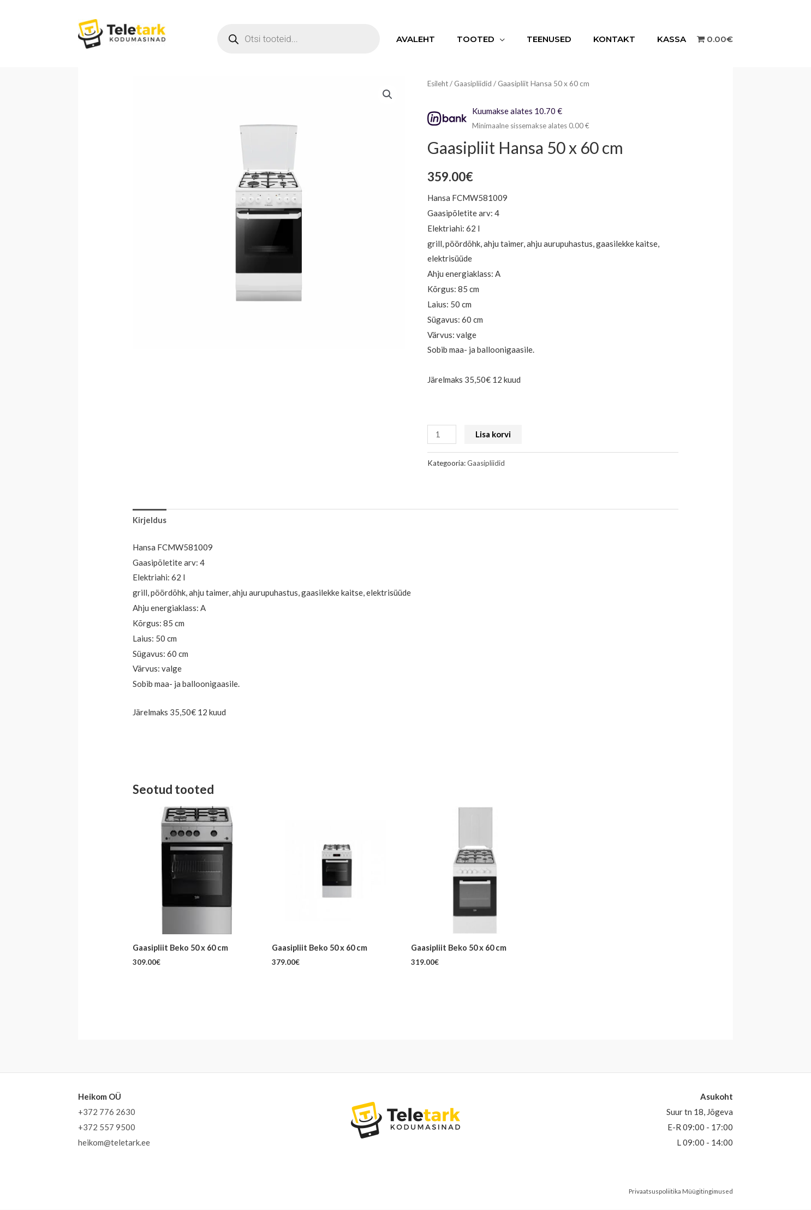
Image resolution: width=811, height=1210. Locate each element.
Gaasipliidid (475, 83)
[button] (387, 94)
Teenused (562, 39)
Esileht (438, 83)
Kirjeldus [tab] (149, 520)
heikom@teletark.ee (114, 1143)
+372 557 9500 (106, 1127)
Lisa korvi (493, 434)
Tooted (495, 39)
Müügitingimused (707, 1192)
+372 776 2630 (106, 1112)
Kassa (674, 39)
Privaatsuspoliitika (653, 1192)
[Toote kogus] (442, 434)
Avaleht (440, 39)
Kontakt (622, 39)
